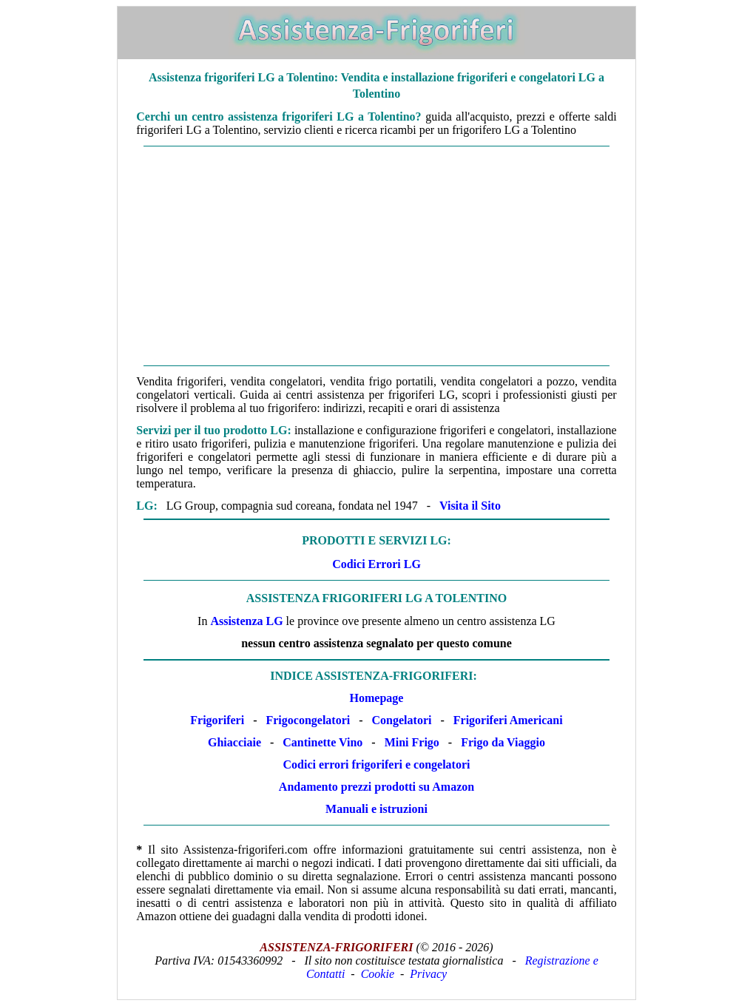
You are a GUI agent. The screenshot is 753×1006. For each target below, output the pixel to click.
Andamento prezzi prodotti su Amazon (376, 786)
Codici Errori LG (376, 564)
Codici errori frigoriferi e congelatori (376, 764)
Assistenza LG (246, 621)
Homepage (377, 698)
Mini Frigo (412, 742)
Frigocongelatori (308, 720)
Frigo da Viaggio (503, 742)
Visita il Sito (470, 505)
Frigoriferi (217, 720)
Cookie (377, 974)
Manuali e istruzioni (376, 809)
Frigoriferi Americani (508, 720)
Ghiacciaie (234, 742)
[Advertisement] (376, 255)
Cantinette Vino (322, 742)
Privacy (428, 974)
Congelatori (402, 720)
